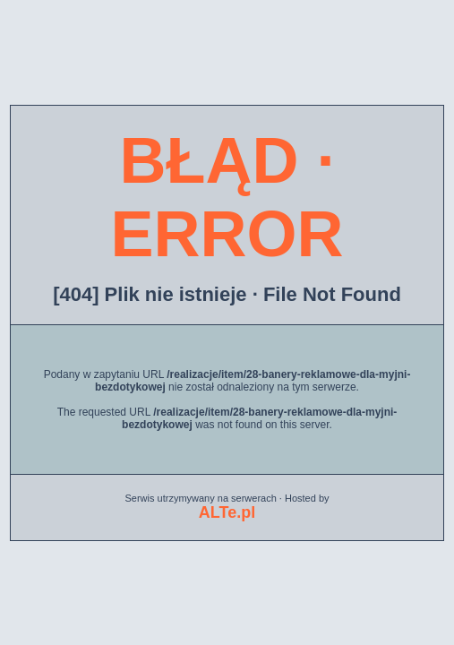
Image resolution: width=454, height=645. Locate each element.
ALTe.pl (227, 512)
